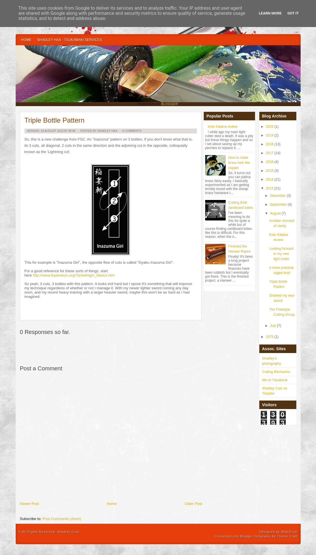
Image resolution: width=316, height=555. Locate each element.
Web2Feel (289, 531)
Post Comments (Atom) (61, 519)
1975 (270, 337)
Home (26, 40)
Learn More (270, 13)
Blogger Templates (255, 536)
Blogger (169, 104)
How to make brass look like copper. (239, 163)
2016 (270, 162)
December (278, 196)
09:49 (72, 131)
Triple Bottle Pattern (55, 120)
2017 (270, 153)
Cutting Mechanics (276, 372)
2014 (270, 179)
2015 (270, 171)
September (278, 205)
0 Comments (132, 131)
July (273, 326)
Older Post (193, 504)
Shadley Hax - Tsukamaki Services (69, 40)
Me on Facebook (275, 380)
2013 (270, 188)
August (275, 213)
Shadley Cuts (68, 531)
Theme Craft (287, 536)
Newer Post (29, 504)
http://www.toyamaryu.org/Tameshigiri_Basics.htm (74, 275)
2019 (270, 135)
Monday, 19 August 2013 (45, 131)
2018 (270, 144)
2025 (270, 127)
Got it (293, 13)
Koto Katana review (222, 127)
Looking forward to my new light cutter (281, 254)
